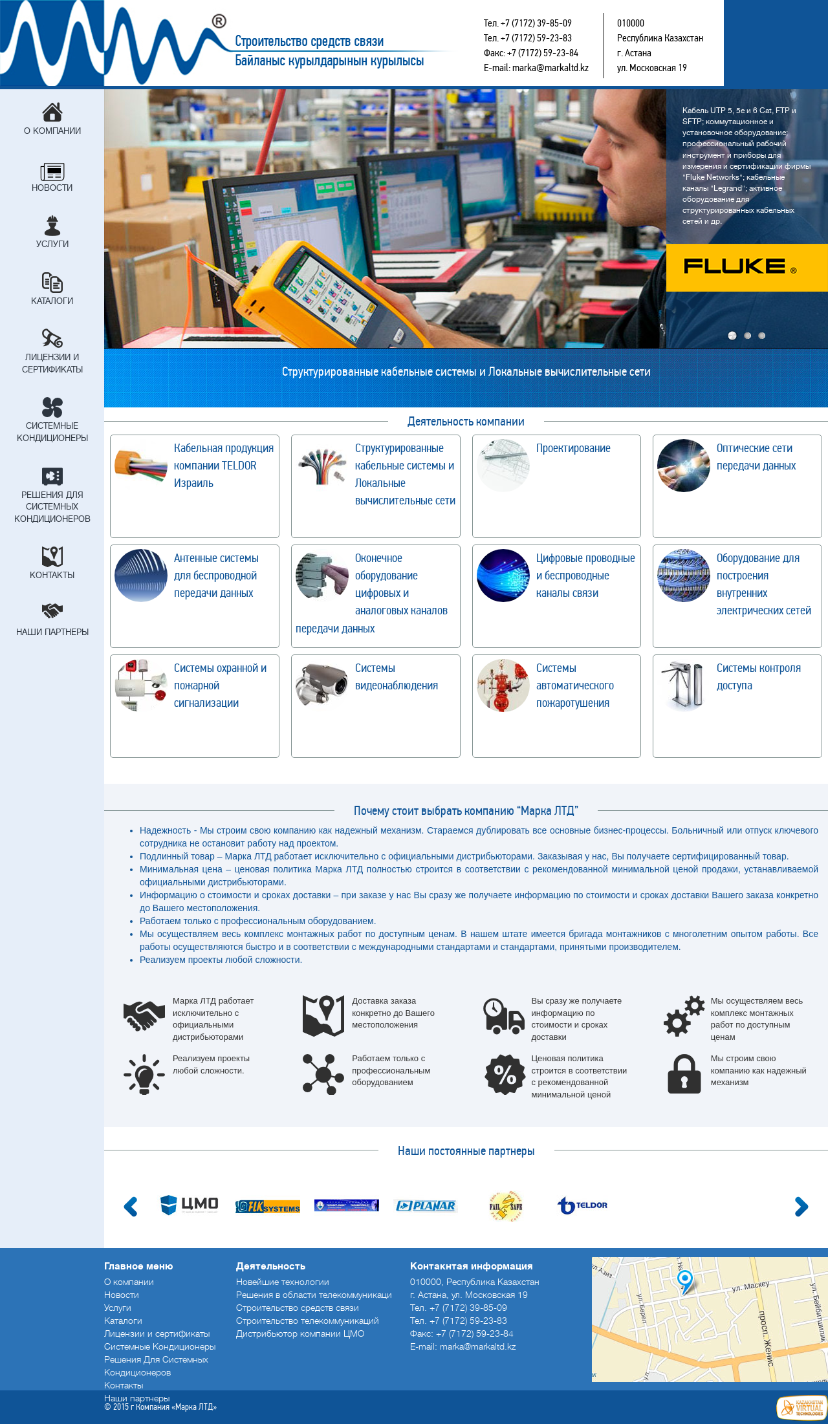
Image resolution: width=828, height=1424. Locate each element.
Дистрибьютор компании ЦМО (300, 1333)
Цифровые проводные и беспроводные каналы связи (585, 575)
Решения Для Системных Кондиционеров (52, 507)
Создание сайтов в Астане (802, 1408)
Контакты (52, 575)
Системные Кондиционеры (52, 432)
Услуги (52, 244)
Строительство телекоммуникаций (307, 1320)
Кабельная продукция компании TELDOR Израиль (224, 465)
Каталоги (52, 301)
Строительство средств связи (275, 43)
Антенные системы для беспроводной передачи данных (216, 575)
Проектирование (573, 447)
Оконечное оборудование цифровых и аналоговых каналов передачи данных (372, 593)
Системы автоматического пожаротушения (575, 685)
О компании (52, 131)
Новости (52, 188)
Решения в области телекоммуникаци (314, 1294)
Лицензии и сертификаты (52, 363)
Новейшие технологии (282, 1282)
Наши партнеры (52, 632)
